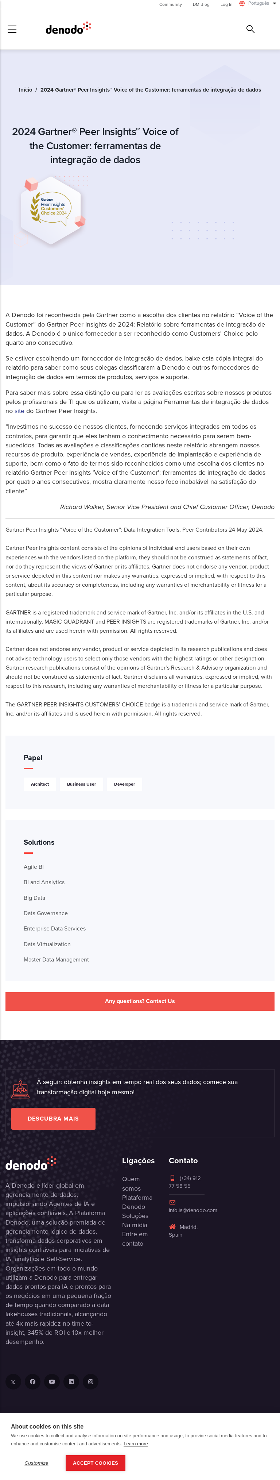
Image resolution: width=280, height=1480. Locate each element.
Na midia (134, 1225)
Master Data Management (56, 959)
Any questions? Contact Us (140, 1001)
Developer (124, 784)
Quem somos (131, 1183)
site (20, 411)
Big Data (34, 898)
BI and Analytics (44, 882)
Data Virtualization (47, 944)
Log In (227, 4)
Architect (40, 784)
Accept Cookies (95, 1463)
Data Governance (46, 913)
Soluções (135, 1216)
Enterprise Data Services (55, 928)
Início (25, 90)
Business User (81, 784)
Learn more (136, 1443)
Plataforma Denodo (137, 1202)
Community (170, 4)
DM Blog (201, 4)
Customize (36, 1463)
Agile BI (34, 867)
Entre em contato (135, 1238)
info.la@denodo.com (193, 1206)
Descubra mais (53, 1118)
